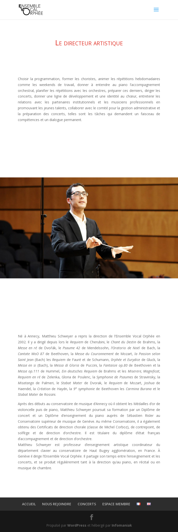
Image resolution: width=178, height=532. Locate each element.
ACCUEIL (29, 504)
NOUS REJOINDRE (56, 504)
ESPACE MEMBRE (116, 504)
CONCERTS (87, 504)
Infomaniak (122, 525)
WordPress (76, 525)
